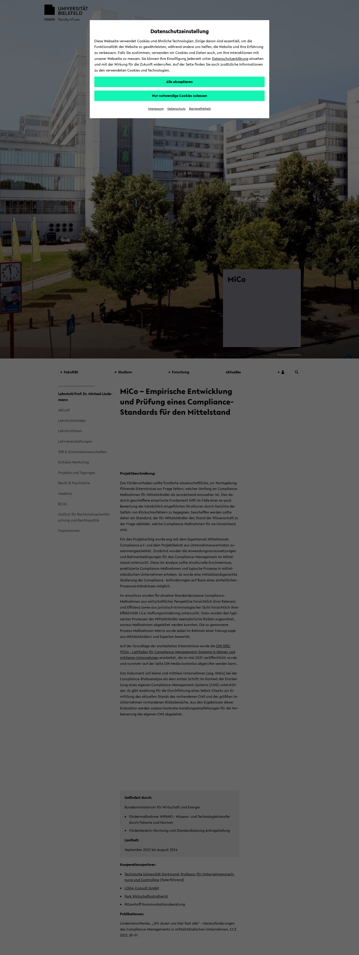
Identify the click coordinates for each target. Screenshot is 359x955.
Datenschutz (176, 109)
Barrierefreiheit (200, 109)
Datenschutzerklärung (230, 58)
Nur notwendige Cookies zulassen (179, 95)
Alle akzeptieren (179, 81)
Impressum (156, 109)
